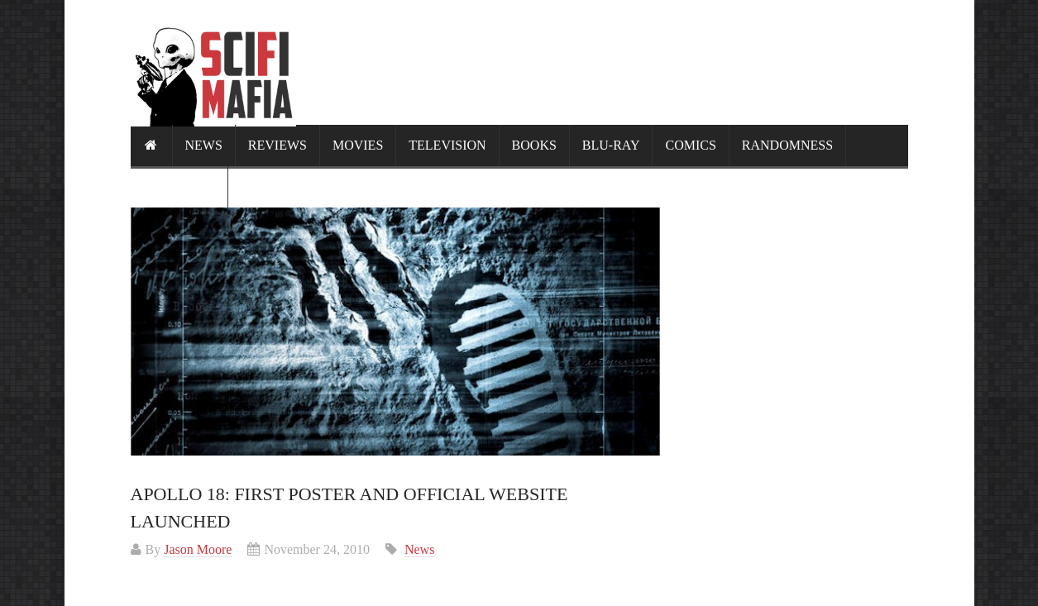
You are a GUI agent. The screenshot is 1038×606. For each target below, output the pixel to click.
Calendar (179, 186)
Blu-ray (611, 145)
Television (447, 145)
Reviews (277, 145)
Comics (690, 145)
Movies (357, 145)
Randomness (787, 145)
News (203, 145)
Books (534, 145)
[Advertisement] (607, 62)
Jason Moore (198, 549)
